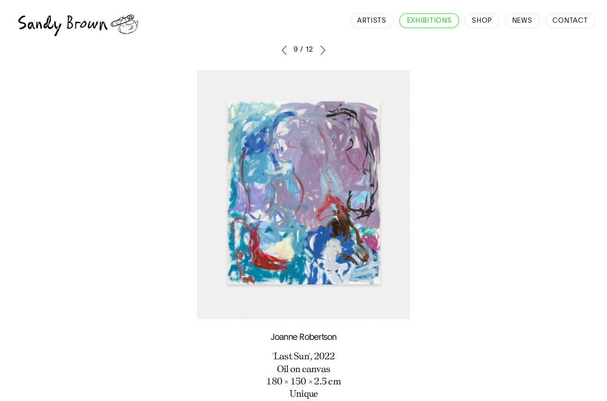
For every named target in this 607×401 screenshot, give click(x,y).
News (522, 21)
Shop (482, 21)
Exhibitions (429, 21)
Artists (371, 21)
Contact (570, 21)
